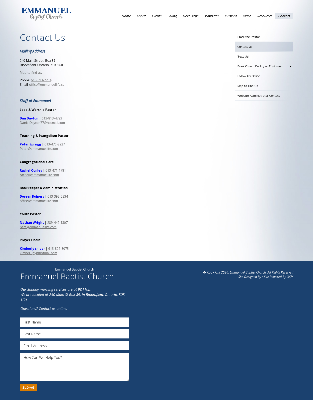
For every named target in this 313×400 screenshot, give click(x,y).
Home (126, 16)
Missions (231, 16)
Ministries (211, 16)
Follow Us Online (248, 76)
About (141, 16)
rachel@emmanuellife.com (39, 175)
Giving (172, 16)
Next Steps (190, 16)
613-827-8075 (58, 248)
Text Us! (243, 56)
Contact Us (245, 47)
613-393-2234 (41, 80)
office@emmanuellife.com (48, 84)
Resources (264, 16)
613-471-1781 (56, 170)
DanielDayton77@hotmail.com (43, 122)
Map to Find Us (247, 86)
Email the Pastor (248, 37)
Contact (284, 16)
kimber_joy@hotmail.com (38, 253)
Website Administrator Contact (258, 96)
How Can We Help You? (74, 367)
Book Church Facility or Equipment (260, 66)
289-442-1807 (57, 222)
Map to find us (30, 72)
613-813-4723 (52, 118)
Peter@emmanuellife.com (39, 148)
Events (156, 16)
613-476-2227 (55, 144)
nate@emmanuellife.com (38, 227)
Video (247, 16)
